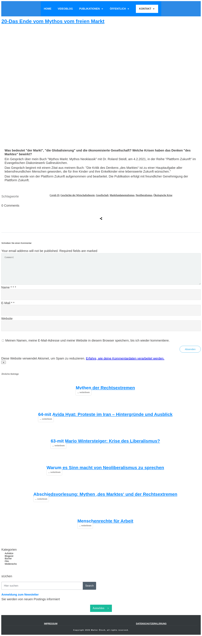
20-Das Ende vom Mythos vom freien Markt (52, 21)
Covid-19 (54, 195)
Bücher (8, 558)
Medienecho (11, 564)
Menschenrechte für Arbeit (105, 521)
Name (8, 287)
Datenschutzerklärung (151, 623)
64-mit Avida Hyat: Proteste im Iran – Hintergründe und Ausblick (105, 414)
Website (7, 318)
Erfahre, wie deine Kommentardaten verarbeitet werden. (125, 358)
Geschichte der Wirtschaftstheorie (77, 195)
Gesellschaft (102, 195)
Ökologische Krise (163, 195)
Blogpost (9, 556)
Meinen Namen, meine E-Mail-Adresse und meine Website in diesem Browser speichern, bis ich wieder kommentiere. (87, 340)
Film (7, 561)
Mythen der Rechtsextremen (105, 387)
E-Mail (7, 303)
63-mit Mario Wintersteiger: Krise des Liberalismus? (105, 441)
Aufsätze (9, 553)
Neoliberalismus (144, 195)
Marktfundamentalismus (122, 195)
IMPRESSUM (50, 623)
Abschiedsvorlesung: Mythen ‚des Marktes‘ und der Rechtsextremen (105, 494)
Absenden (190, 349)
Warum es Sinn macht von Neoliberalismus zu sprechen (105, 467)
